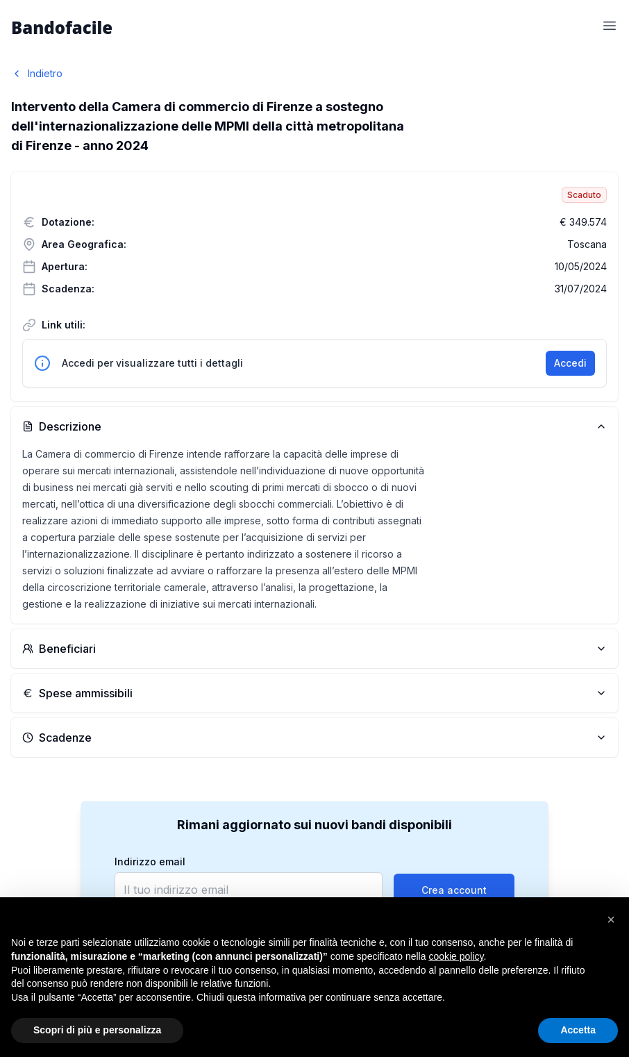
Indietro (36, 73)
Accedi (570, 363)
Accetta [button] (578, 1029)
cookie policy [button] (455, 956)
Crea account (454, 890)
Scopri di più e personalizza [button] (97, 1029)
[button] (611, 919)
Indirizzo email (150, 862)
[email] (249, 889)
